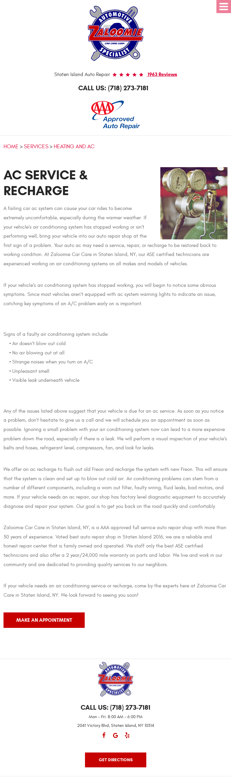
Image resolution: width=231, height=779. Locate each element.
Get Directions (116, 759)
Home (11, 146)
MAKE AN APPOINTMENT (44, 620)
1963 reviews (162, 74)
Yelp (127, 738)
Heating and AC (74, 146)
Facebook (104, 738)
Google (115, 738)
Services (36, 146)
